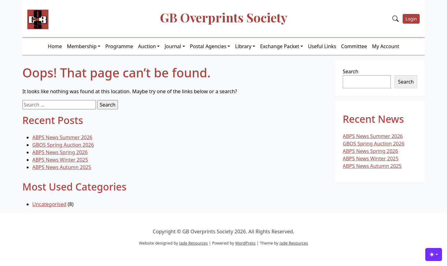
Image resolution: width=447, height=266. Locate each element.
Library (243, 46)
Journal (173, 46)
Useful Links (322, 46)
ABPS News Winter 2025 (60, 159)
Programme (119, 46)
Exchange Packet (279, 46)
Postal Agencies (208, 46)
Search (351, 71)
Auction (147, 46)
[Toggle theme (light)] (433, 254)
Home (55, 46)
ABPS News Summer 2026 (62, 137)
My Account (385, 46)
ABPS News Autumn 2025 (61, 167)
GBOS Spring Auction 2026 (63, 144)
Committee (354, 46)
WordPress (245, 243)
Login (411, 19)
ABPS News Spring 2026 (60, 152)
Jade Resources (193, 243)
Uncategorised (49, 204)
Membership (82, 46)
